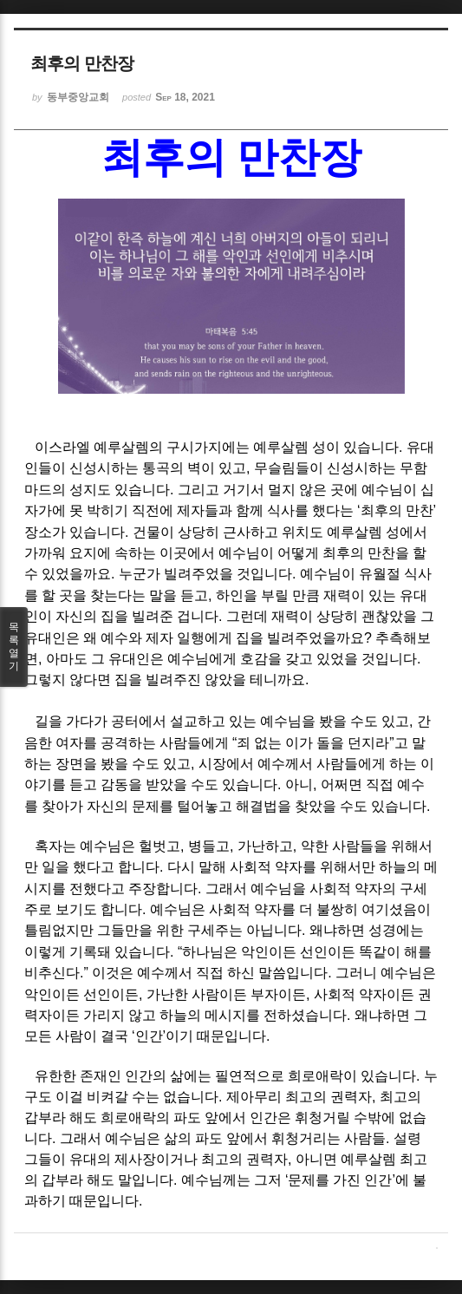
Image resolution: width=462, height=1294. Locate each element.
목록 (14, 647)
